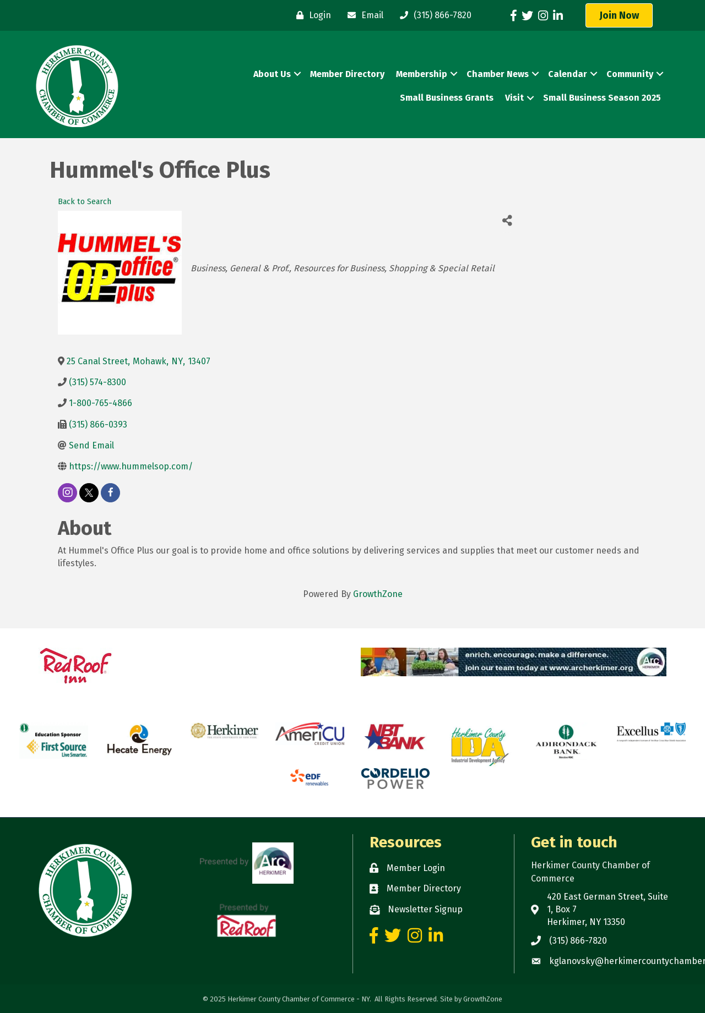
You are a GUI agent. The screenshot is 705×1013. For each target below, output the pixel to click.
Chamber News (498, 74)
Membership (421, 74)
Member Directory (347, 74)
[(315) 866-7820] (432, 15)
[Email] (362, 15)
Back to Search (84, 201)
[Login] (311, 15)
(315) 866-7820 (578, 940)
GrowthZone (378, 594)
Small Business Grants (447, 97)
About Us (272, 74)
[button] (619, 15)
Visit (514, 97)
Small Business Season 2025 (602, 97)
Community (629, 74)
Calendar (567, 74)
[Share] (507, 220)
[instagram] (67, 492)
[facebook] (110, 492)
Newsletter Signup (425, 909)
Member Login (416, 868)
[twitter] (89, 492)
